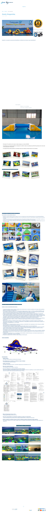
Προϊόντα (6, 11)
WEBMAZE (16, 509)
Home (3, 11)
